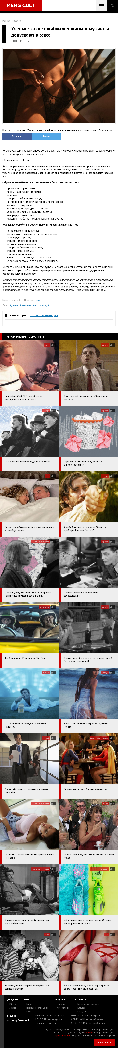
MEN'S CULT (48, 1019)
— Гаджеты (60, 1004)
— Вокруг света (82, 1011)
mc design (89, 1032)
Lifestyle (80, 999)
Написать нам (104, 1042)
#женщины (25, 305)
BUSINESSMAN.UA (87, 1019)
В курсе (11, 1015)
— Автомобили (62, 1007)
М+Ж (27, 999)
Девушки (12, 999)
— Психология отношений (36, 1007)
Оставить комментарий (44, 315)
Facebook (16, 136)
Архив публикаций (18, 1020)
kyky (38, 299)
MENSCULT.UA (85, 1015)
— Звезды (12, 1007)
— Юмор (28, 1004)
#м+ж (43, 305)
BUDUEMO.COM (88, 1023)
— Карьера (80, 1007)
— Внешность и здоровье (87, 1004)
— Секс (27, 1011)
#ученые (14, 305)
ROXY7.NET (49, 1015)
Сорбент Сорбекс (62, 1035)
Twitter (45, 136)
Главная (6, 20)
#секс (36, 305)
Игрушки (60, 999)
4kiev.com (46, 1023)
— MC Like (11, 1004)
